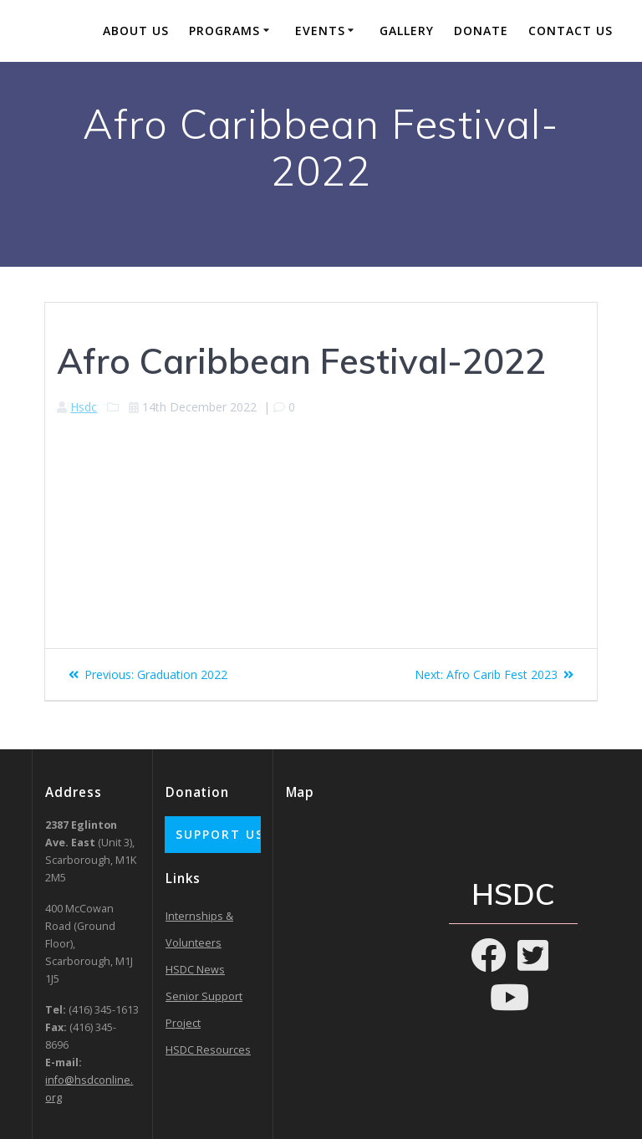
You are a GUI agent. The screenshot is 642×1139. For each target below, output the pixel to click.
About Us (136, 30)
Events (320, 30)
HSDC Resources (208, 1050)
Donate (481, 30)
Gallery (407, 30)
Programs (224, 30)
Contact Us (570, 30)
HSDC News (195, 970)
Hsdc (83, 407)
